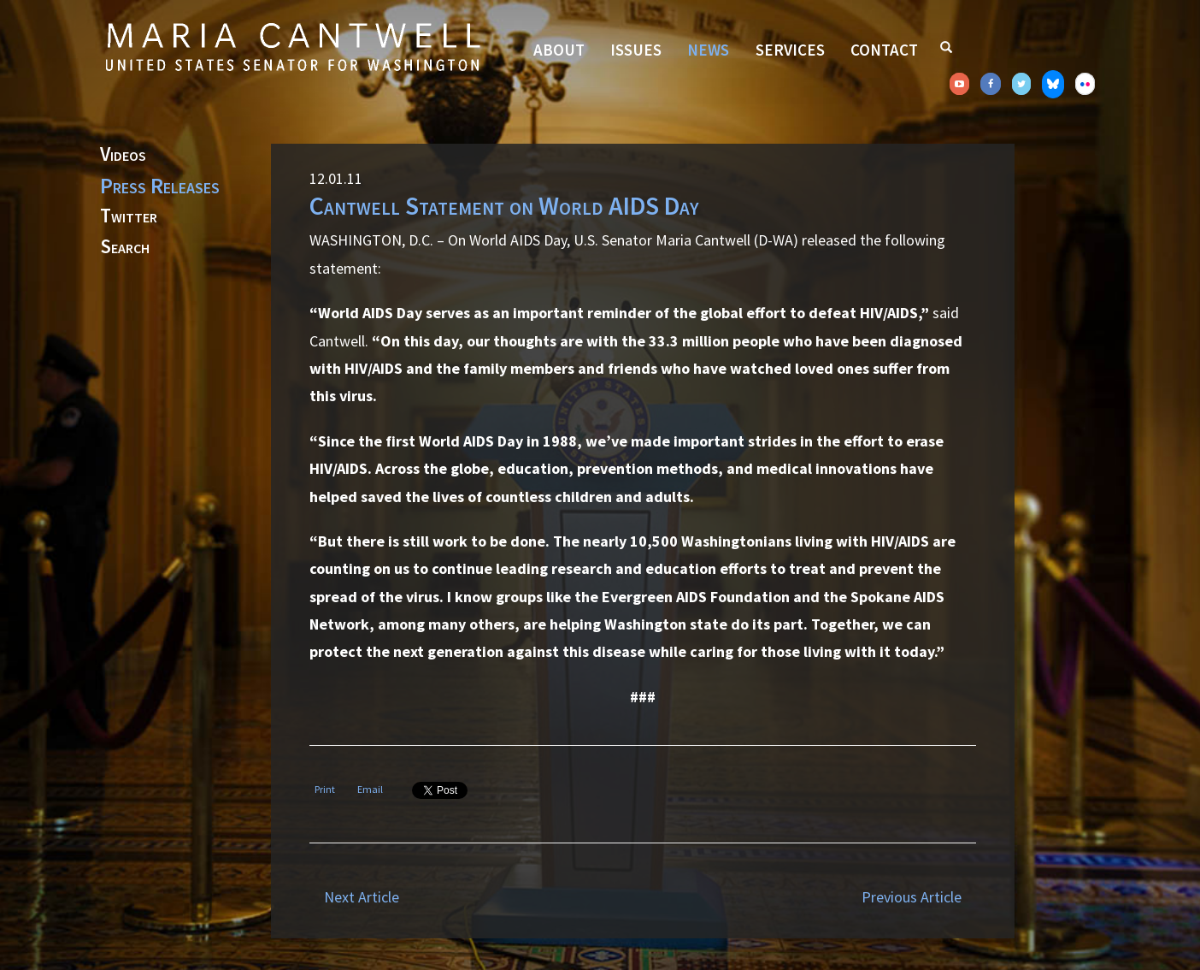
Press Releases (160, 185)
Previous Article (912, 897)
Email (370, 789)
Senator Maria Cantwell (292, 46)
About (559, 49)
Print (325, 789)
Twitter (128, 216)
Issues (636, 49)
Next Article (361, 897)
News (708, 49)
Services (790, 49)
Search (125, 247)
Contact (884, 49)
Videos (123, 155)
